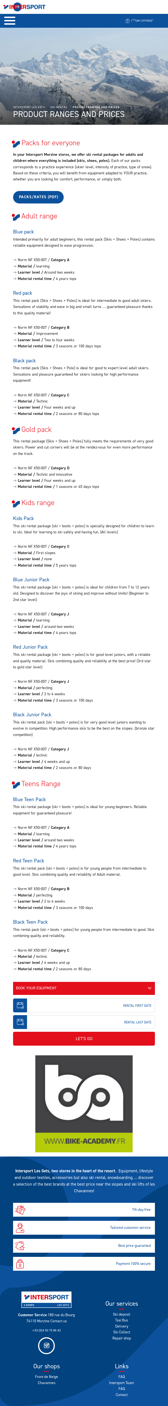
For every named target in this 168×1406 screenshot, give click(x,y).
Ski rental (59, 107)
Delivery (121, 1326)
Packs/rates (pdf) (38, 197)
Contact (122, 1394)
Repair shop (121, 1338)
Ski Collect (121, 1331)
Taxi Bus (121, 1320)
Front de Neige (46, 1376)
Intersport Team (121, 1382)
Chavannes (46, 1382)
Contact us (58, 1320)
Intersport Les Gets (29, 107)
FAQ (121, 1376)
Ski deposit (121, 1314)
